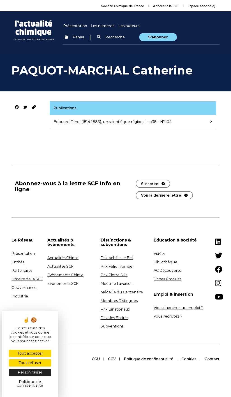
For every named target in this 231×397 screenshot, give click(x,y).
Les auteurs (129, 26)
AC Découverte (167, 270)
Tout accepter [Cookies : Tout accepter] (30, 353)
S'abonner (158, 37)
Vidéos (159, 253)
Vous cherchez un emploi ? (178, 308)
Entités (18, 262)
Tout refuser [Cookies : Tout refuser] (30, 363)
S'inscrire (149, 184)
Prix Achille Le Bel (117, 258)
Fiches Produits (167, 279)
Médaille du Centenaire (122, 292)
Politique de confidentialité (148, 359)
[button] (111, 37)
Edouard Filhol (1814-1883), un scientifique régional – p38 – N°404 (112, 122)
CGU (96, 359)
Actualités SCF (60, 266)
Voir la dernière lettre (161, 195)
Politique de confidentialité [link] (30, 384)
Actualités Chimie (63, 258)
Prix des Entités (114, 318)
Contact (212, 359)
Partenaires (22, 270)
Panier (74, 37)
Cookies (188, 359)
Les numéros (103, 26)
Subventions (112, 326)
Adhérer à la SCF (166, 6)
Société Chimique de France (122, 6)
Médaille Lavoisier (116, 283)
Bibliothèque (165, 262)
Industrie (20, 296)
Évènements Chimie (65, 275)
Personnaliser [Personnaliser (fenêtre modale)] (30, 372)
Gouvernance (24, 288)
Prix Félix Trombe (116, 266)
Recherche (111, 37)
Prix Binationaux (115, 309)
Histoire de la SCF (27, 279)
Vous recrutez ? (168, 316)
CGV (112, 359)
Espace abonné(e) (201, 6)
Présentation (75, 26)
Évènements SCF (62, 283)
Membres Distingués (119, 301)
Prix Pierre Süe (114, 275)
